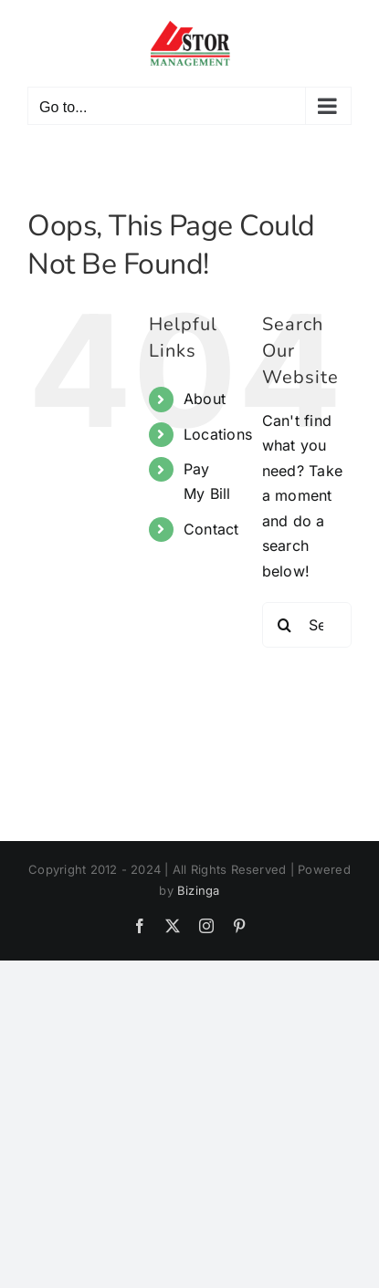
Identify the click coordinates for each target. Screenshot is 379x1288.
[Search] (285, 625)
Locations (218, 434)
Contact (211, 529)
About (205, 399)
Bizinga (198, 890)
